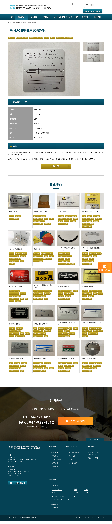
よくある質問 (73, 465)
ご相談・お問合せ (75, 421)
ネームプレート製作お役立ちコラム (93, 455)
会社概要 (55, 453)
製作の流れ (72, 457)
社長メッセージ (57, 461)
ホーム (12, 22)
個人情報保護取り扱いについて (28, 521)
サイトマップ (12, 521)
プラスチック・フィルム (61, 502)
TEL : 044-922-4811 (36, 418)
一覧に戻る (60, 166)
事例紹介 (55, 507)
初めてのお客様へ (74, 453)
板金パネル (88, 495)
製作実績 (18, 22)
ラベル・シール (59, 498)
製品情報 (55, 487)
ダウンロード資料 (93, 459)
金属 (55, 495)
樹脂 (77, 498)
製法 (70, 461)
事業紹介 (55, 457)
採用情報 (55, 468)
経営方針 (55, 465)
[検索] (92, 5)
